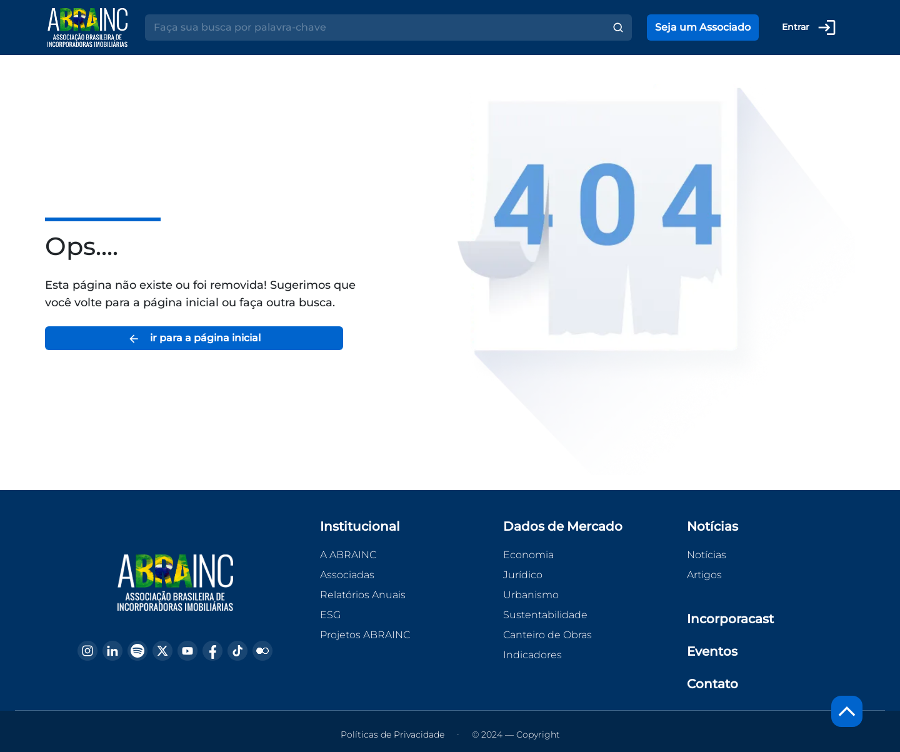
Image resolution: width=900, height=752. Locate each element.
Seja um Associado (703, 27)
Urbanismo (531, 595)
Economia (528, 555)
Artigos (704, 575)
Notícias (706, 555)
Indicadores (532, 655)
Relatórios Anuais (363, 595)
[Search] (374, 27)
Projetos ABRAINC (365, 635)
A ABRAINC (348, 555)
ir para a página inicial (194, 338)
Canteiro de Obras (547, 635)
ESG (330, 615)
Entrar (809, 28)
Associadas (347, 575)
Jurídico (522, 575)
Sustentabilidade (545, 615)
